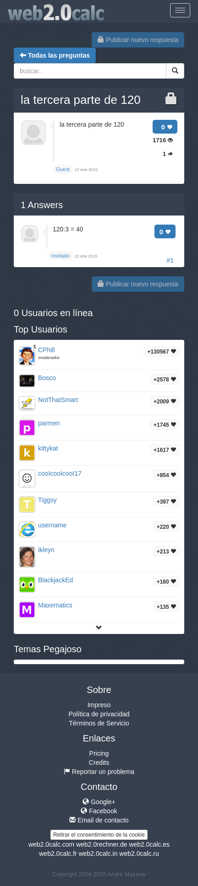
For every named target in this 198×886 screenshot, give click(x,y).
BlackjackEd (55, 580)
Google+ (98, 801)
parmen (49, 423)
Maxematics (55, 605)
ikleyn (46, 549)
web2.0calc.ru (139, 853)
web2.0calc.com (51, 844)
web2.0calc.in (98, 853)
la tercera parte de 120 (81, 100)
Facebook (99, 811)
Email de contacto (98, 820)
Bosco (47, 377)
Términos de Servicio (99, 723)
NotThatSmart (58, 399)
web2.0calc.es (149, 844)
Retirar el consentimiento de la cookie (99, 835)
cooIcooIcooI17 (60, 473)
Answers (42, 205)
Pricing (99, 753)
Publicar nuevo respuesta (138, 39)
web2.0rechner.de (101, 844)
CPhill (46, 350)
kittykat (48, 448)
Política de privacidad (98, 714)
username (52, 525)
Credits (99, 762)
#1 (170, 260)
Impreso (99, 705)
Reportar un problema (99, 771)
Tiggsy (47, 500)
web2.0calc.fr (58, 853)
